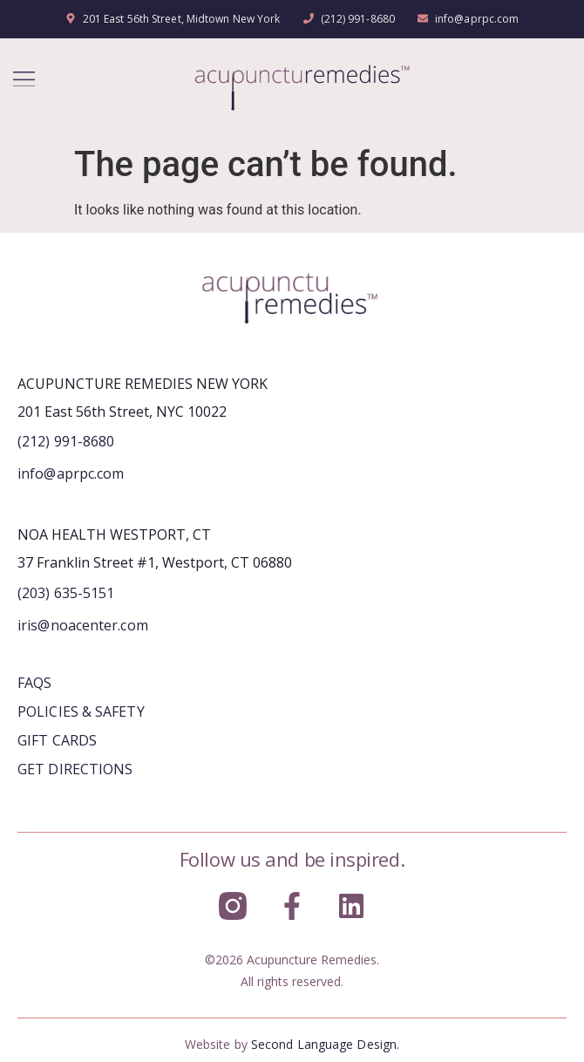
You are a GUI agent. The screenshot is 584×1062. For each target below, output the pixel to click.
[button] (24, 79)
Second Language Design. (325, 1044)
